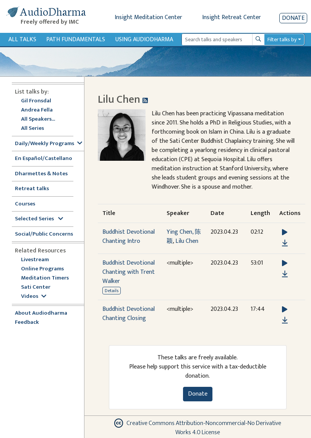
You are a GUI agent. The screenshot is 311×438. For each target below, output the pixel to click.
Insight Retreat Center (231, 17)
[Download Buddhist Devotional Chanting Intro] (284, 243)
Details (111, 290)
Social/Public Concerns (44, 234)
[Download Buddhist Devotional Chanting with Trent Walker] (284, 274)
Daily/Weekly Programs (48, 143)
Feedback (27, 322)
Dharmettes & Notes (41, 174)
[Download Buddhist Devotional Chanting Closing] (284, 320)
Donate (293, 18)
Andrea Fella (37, 110)
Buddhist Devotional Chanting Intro (128, 236)
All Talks (22, 39)
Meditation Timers (45, 278)
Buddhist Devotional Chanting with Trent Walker (128, 272)
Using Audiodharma (144, 39)
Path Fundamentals (75, 39)
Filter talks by (281, 39)
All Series (32, 128)
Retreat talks (32, 188)
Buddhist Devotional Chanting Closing (128, 313)
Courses (25, 204)
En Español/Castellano (43, 158)
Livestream (35, 259)
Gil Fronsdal (36, 101)
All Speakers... (38, 119)
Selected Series (39, 219)
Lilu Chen (186, 241)
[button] (284, 232)
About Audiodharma (41, 313)
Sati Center (35, 287)
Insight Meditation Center (148, 17)
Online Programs (42, 269)
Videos (33, 296)
